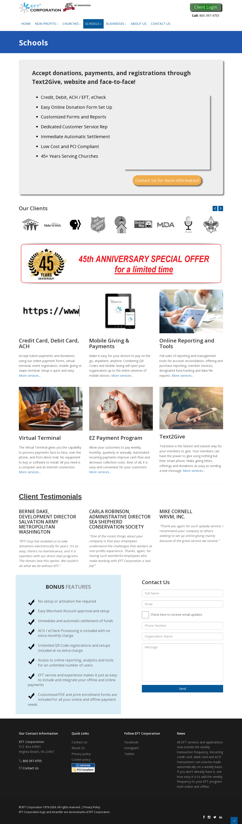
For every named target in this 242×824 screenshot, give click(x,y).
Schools (93, 24)
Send (182, 688)
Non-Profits (46, 24)
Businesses (116, 24)
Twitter (129, 754)
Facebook (131, 742)
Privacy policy (81, 754)
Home (26, 24)
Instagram (131, 748)
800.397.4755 (32, 761)
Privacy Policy (91, 807)
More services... (30, 375)
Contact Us (160, 24)
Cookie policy (81, 759)
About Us (138, 24)
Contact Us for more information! (167, 180)
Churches (72, 24)
